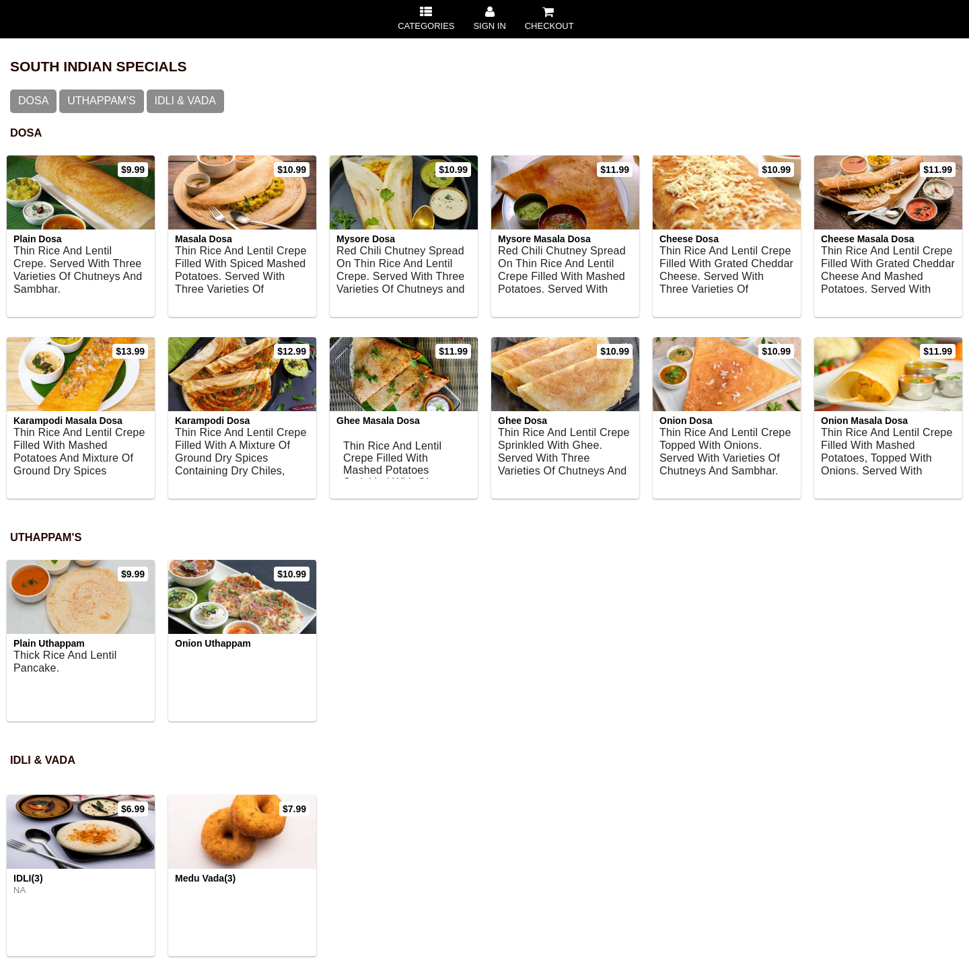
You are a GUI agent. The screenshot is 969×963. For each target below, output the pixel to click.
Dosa (33, 100)
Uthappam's (101, 100)
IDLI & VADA (185, 100)
